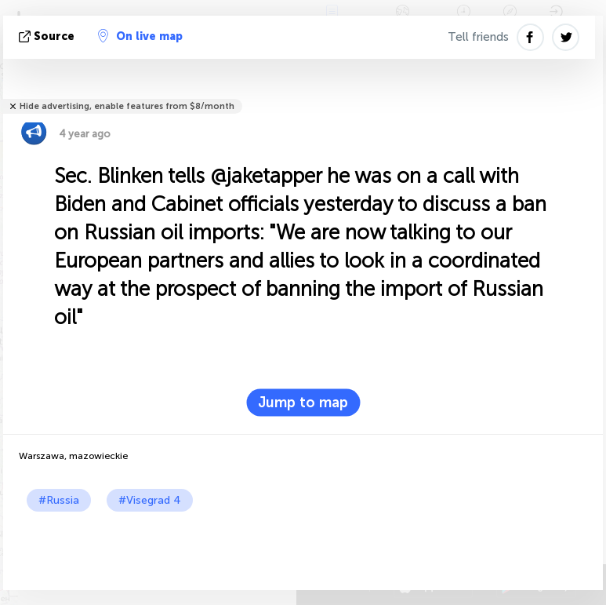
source (48, 36)
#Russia (58, 500)
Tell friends (478, 37)
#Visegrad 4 (149, 500)
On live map (140, 36)
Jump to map (303, 402)
